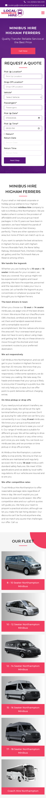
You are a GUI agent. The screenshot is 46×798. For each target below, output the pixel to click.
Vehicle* (8, 92)
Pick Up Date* (11, 113)
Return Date (10, 138)
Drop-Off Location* (13, 82)
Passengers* (10, 103)
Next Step (15, 160)
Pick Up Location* (13, 72)
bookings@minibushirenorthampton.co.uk (26, 5)
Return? (10, 134)
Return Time (10, 148)
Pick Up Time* (11, 124)
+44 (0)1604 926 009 (36, 2)
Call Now (23, 51)
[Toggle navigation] (43, 13)
